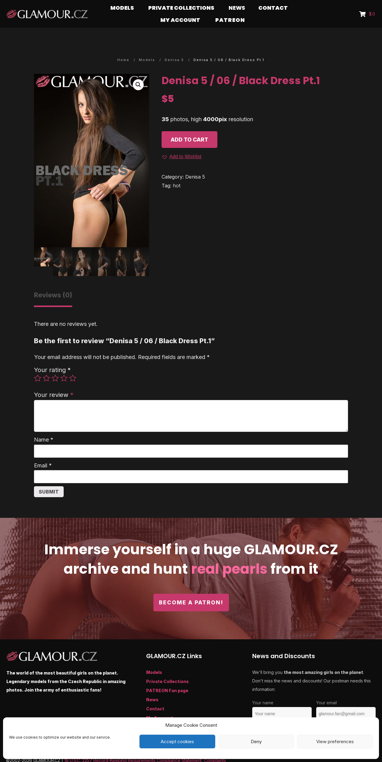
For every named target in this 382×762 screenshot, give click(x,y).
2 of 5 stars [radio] (46, 366)
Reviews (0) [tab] (53, 283)
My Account (159, 706)
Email (43, 453)
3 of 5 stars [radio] (55, 366)
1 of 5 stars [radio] (37, 366)
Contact (155, 696)
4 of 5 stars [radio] (64, 366)
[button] (138, 72)
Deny (256, 741)
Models (154, 660)
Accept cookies (177, 741)
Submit (49, 480)
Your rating (52, 358)
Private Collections (167, 669)
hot (176, 174)
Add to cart (189, 128)
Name (43, 428)
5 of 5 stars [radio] (72, 366)
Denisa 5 (195, 165)
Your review (53, 383)
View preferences (335, 741)
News (152, 687)
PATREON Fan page (167, 678)
